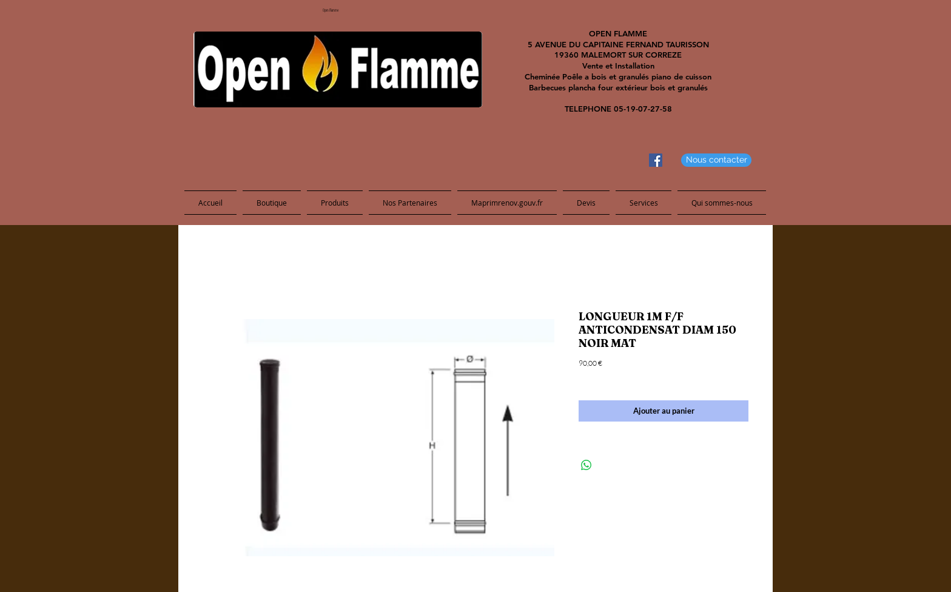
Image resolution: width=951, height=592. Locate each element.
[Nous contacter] (716, 160)
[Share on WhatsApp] (586, 465)
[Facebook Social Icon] (655, 160)
